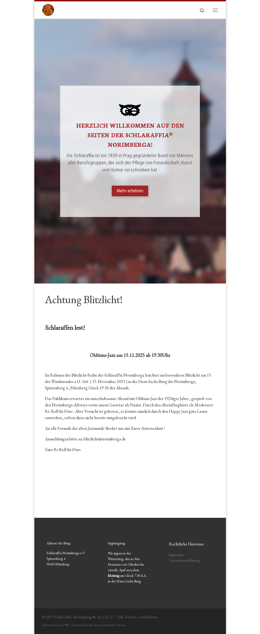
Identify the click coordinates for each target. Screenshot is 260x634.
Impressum (176, 554)
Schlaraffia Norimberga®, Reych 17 (84, 617)
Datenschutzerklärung (184, 560)
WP (66, 625)
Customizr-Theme (113, 625)
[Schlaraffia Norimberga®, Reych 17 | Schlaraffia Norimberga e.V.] (48, 9)
